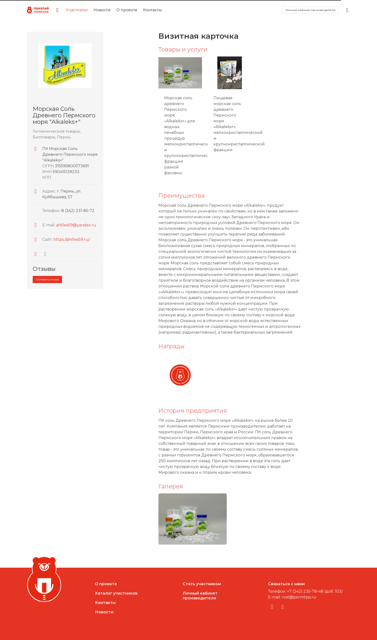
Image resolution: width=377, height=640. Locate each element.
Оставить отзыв (47, 279)
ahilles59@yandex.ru (76, 225)
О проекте (126, 10)
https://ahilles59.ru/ (71, 239)
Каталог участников (116, 593)
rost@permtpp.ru (299, 597)
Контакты (152, 10)
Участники (77, 10)
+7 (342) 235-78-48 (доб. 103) (315, 591)
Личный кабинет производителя (310, 10)
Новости (102, 10)
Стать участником (202, 584)
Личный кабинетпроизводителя (200, 595)
